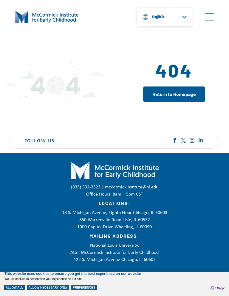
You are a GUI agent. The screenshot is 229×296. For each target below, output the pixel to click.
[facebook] (174, 141)
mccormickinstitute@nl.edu (131, 187)
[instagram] (192, 141)
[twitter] (183, 141)
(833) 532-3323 (85, 187)
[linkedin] (200, 141)
